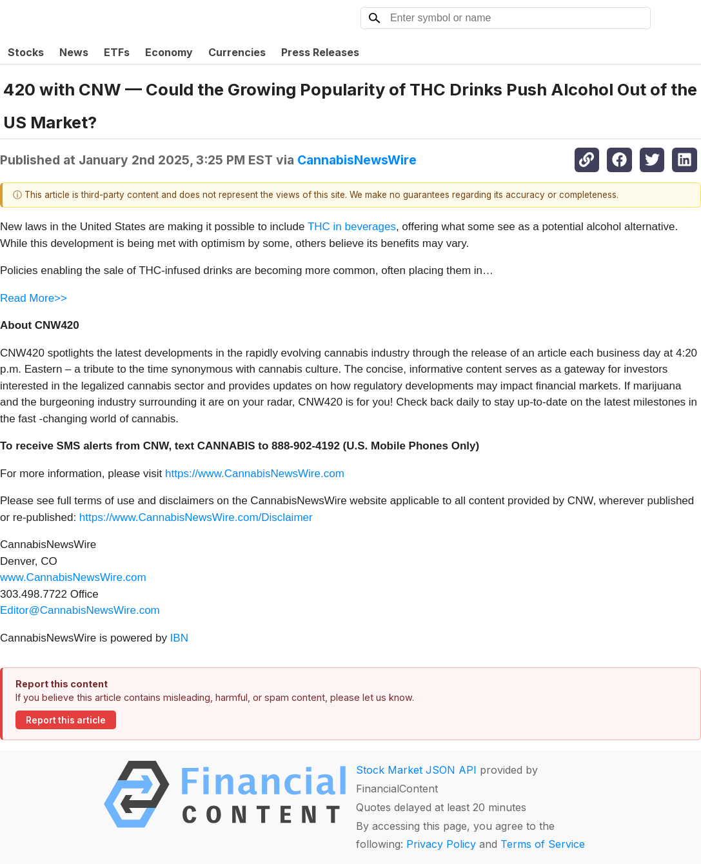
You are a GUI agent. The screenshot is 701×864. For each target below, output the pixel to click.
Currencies (237, 52)
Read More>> (33, 298)
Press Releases (320, 52)
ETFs (117, 52)
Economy (169, 52)
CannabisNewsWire (357, 160)
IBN (179, 638)
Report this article (66, 720)
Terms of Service (542, 844)
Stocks (26, 52)
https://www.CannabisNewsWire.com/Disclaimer (196, 517)
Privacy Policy (441, 844)
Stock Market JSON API (416, 769)
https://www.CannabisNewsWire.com (254, 473)
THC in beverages (352, 227)
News (73, 52)
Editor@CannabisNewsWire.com (80, 610)
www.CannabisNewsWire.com (73, 577)
